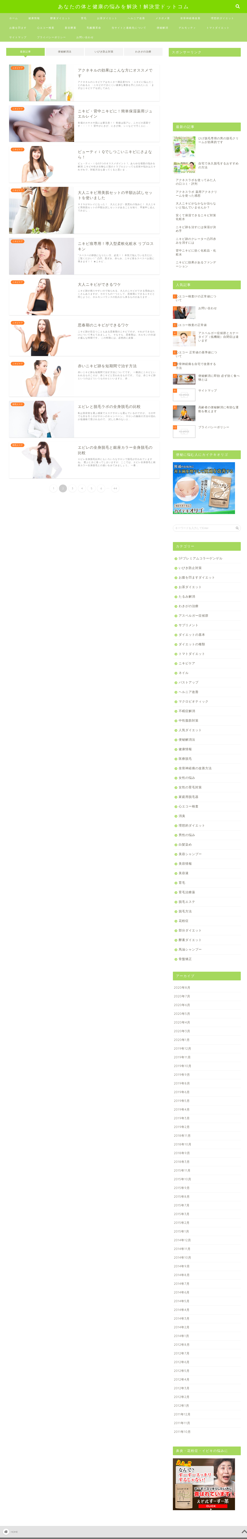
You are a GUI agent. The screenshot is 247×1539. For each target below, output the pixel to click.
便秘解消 (162, 27)
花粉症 (184, 921)
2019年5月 (182, 1101)
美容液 (184, 873)
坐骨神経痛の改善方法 (195, 768)
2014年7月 (182, 1284)
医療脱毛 (185, 759)
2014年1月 (181, 1336)
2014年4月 (182, 1310)
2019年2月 (182, 1127)
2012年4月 (182, 1379)
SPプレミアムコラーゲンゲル (201, 558)
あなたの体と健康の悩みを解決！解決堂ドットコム (123, 6)
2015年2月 (182, 1223)
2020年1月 (182, 1040)
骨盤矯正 (185, 959)
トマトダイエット (218, 27)
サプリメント (189, 625)
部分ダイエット (190, 930)
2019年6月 (182, 1092)
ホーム (13, 18)
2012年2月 (182, 1397)
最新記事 (25, 51)
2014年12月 (182, 1240)
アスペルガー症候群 (193, 616)
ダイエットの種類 (192, 644)
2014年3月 (182, 1318)
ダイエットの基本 (192, 635)
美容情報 (185, 864)
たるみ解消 (187, 596)
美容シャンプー (190, 854)
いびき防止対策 (104, 51)
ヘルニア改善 (136, 18)
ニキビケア (187, 663)
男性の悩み (187, 835)
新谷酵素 (70, 27)
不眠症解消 (187, 711)
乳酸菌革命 (94, 27)
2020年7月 (182, 996)
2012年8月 (182, 1345)
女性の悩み (187, 778)
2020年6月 (182, 1005)
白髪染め (185, 844)
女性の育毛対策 (190, 787)
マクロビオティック (193, 701)
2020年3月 (182, 1031)
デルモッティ (187, 27)
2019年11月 (182, 1057)
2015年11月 (182, 1170)
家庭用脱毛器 (189, 797)
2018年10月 (183, 1144)
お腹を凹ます (18, 27)
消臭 (182, 816)
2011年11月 (182, 1423)
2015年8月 (182, 1197)
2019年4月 (182, 1109)
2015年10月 (182, 1179)
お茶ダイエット (107, 18)
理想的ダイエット (222, 18)
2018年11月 (182, 1136)
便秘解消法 (64, 51)
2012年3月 (182, 1388)
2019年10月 (183, 1066)
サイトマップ (18, 37)
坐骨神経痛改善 (190, 18)
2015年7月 (182, 1205)
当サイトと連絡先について (129, 27)
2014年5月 (182, 1301)
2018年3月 (182, 1162)
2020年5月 (182, 1014)
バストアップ (189, 682)
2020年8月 (182, 988)
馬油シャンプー (190, 949)
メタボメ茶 (162, 18)
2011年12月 (182, 1414)
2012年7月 (182, 1353)
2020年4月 (182, 1022)
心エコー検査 (45, 27)
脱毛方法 (185, 911)
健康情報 (34, 18)
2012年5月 (182, 1371)
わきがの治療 (143, 51)
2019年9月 (182, 1075)
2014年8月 (182, 1275)
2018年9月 (182, 1153)
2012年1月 (181, 1406)
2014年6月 (182, 1292)
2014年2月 (182, 1327)
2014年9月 (182, 1266)
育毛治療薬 (187, 892)
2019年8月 (182, 1083)
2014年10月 (182, 1257)
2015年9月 (182, 1188)
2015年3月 (182, 1214)
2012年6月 (182, 1362)
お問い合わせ (85, 37)
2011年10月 (182, 1432)
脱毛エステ (187, 902)
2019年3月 (182, 1118)
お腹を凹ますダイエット (197, 577)
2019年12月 (182, 1048)
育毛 (84, 18)
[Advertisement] (200, 86)
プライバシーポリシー (51, 37)
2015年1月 (181, 1231)
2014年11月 (182, 1249)
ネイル (184, 673)
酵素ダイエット (60, 18)
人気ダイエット (190, 730)
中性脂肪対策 (189, 720)
